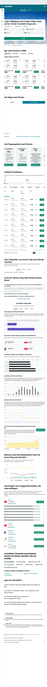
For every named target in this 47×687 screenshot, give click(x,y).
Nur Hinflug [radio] (15, 104)
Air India (14, 563)
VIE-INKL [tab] (17, 325)
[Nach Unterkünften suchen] (2, 13)
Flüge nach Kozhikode (36, 138)
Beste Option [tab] (19, 56)
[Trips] (2, 21)
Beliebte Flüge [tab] (38, 584)
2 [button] (36, 267)
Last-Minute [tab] (27, 56)
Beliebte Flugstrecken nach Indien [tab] (35, 586)
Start (7, 47)
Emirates (14, 519)
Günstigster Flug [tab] (11, 56)
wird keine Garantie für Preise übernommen (36, 655)
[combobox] (30, 28)
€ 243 (10, 21)
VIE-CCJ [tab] (31, 284)
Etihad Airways (15, 556)
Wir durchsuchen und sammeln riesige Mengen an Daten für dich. (26, 661)
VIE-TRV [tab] (25, 284)
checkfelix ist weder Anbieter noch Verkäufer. (26, 659)
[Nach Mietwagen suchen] (2, 15)
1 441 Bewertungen (16, 560)
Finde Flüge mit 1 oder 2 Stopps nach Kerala (17, 307)
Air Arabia (14, 543)
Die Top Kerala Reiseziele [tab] (13, 581)
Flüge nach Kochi (9, 138)
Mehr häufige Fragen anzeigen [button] (25, 314)
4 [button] (41, 267)
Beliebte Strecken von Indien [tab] (14, 584)
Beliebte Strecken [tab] (21, 586)
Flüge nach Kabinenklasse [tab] (27, 584)
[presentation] (17, 26)
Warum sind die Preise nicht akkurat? (26, 663)
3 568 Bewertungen (16, 523)
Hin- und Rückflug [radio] (35, 104)
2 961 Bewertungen (16, 567)
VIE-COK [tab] (20, 284)
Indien (13, 47)
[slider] (45, 188)
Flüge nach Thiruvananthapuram (32, 593)
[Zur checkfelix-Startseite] (8, 6)
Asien (10, 47)
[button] (2, 6)
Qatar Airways (15, 549)
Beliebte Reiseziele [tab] (11, 586)
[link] (12, 170)
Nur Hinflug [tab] (34, 56)
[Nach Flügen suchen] (2, 10)
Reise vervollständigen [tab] (25, 581)
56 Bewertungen (15, 546)
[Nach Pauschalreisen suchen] (2, 18)
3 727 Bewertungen (16, 553)
